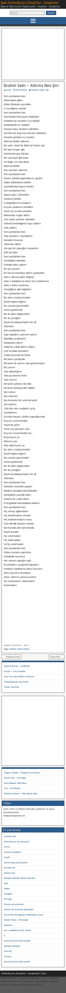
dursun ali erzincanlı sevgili (17, 940)
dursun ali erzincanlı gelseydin (18, 909)
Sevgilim (8, 894)
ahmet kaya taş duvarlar (15, 862)
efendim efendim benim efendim (19, 878)
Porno (7, 846)
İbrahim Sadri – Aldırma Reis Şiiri (31, 85)
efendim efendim (12, 946)
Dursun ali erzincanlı (14, 904)
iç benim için (10, 836)
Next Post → (56, 657)
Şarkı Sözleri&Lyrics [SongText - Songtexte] (29, 3)
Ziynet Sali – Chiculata (15, 778)
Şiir (47, 90)
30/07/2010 (21, 90)
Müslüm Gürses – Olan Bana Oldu (20, 793)
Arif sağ (7, 899)
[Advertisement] (33, 54)
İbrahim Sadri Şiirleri (19, 649)
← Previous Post (11, 657)
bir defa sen (9, 867)
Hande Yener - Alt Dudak (16, 920)
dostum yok (9, 873)
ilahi (6, 883)
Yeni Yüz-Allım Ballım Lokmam (19, 676)
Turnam (7, 956)
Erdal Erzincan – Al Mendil (17, 666)
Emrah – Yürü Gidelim (15, 671)
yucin (8, 90)
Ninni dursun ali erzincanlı (16, 841)
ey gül (7, 857)
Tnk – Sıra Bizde (12, 788)
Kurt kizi (8, 951)
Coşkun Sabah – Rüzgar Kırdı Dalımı (22, 772)
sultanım (8, 925)
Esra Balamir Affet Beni (15, 783)
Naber (7, 888)
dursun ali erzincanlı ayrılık (17, 961)
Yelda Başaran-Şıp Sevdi (16, 682)
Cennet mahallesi (12, 852)
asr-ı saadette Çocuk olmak (17, 930)
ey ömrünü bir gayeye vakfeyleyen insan (23, 914)
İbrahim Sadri (37, 90)
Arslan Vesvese (11, 687)
